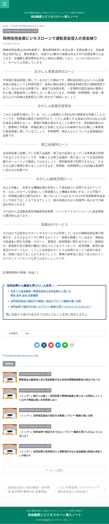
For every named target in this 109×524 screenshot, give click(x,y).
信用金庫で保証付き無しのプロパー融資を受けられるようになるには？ (55, 306)
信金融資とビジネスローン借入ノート (54, 16)
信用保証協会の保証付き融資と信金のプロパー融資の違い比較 (50, 301)
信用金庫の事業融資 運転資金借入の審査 (22, 355)
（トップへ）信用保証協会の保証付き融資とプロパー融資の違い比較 (58, 419)
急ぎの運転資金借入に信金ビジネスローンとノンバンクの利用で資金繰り (54, 511)
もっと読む (56, 473)
